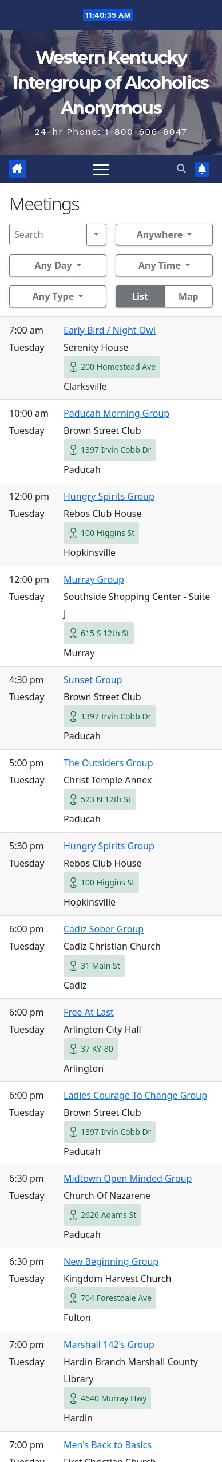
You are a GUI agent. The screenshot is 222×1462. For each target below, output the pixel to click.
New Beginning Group (111, 1261)
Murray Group (94, 579)
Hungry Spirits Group (109, 496)
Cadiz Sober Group (104, 929)
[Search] (48, 234)
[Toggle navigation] (101, 169)
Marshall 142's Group (109, 1344)
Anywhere (160, 234)
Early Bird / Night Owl (110, 330)
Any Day (53, 265)
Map (189, 296)
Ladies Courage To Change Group (135, 1095)
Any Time (159, 265)
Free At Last (89, 1012)
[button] (181, 168)
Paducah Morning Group (116, 413)
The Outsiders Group (108, 763)
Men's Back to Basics (108, 1445)
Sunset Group (93, 679)
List (140, 296)
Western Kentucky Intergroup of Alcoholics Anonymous (110, 83)
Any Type (53, 296)
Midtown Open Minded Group (128, 1178)
